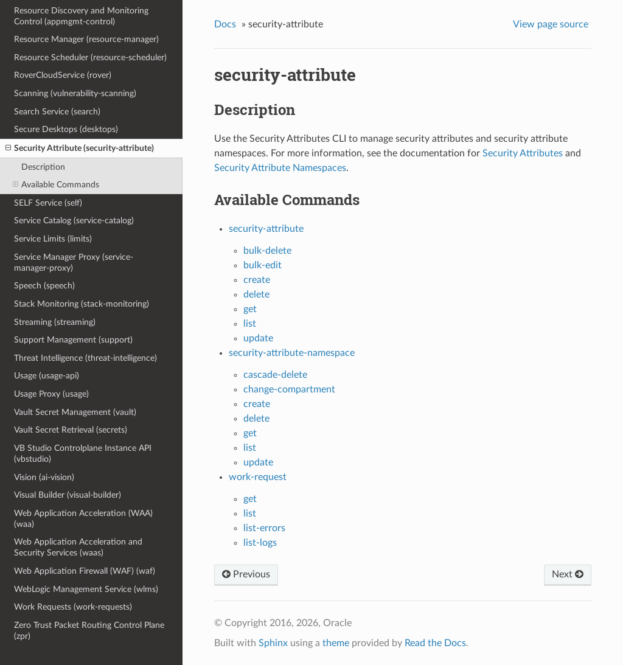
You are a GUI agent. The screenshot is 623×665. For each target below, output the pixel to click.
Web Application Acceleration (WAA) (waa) (83, 519)
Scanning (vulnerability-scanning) (75, 93)
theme (335, 643)
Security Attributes (522, 153)
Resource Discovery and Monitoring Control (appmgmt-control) (81, 16)
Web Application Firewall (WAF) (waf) (84, 571)
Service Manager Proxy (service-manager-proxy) (73, 262)
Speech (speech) (44, 285)
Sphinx (273, 643)
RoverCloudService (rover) (62, 75)
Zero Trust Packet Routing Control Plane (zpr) (89, 631)
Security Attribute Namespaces (280, 168)
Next (567, 574)
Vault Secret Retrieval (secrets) (70, 429)
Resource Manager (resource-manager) (86, 39)
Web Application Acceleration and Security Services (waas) (78, 547)
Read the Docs (435, 643)
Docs (225, 24)
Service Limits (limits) (53, 238)
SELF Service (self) (48, 202)
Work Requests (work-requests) (73, 606)
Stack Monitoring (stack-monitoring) (81, 303)
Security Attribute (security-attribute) (79, 148)
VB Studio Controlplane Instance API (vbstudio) (82, 454)
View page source (550, 24)
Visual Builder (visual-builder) (67, 495)
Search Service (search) (57, 111)
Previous (246, 574)
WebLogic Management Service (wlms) (86, 589)
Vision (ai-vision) (44, 477)
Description (43, 167)
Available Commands (56, 184)
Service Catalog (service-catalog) (74, 220)
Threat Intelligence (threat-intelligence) (85, 358)
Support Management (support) (73, 339)
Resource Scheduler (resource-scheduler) (90, 57)
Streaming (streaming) (55, 322)
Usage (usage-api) (46, 375)
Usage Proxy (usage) (51, 394)
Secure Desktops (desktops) (66, 129)
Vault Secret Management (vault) (75, 412)
